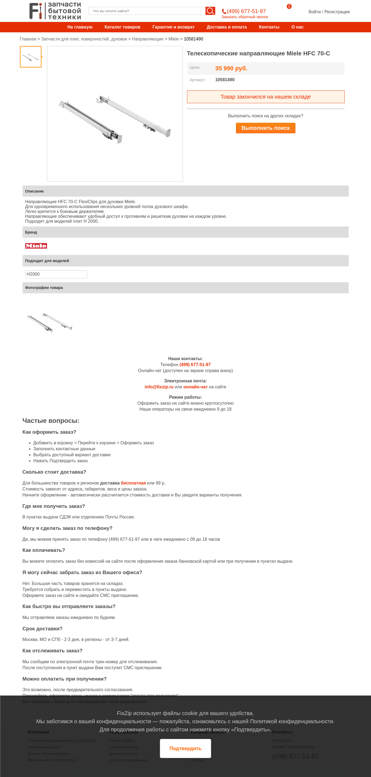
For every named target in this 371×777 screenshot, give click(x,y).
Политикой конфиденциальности (291, 721)
